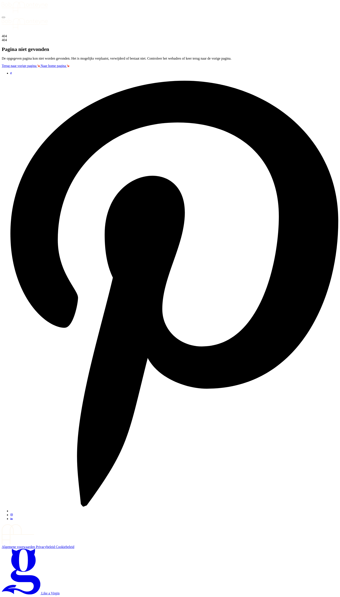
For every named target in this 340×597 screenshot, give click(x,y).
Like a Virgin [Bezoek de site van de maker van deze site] (31, 593)
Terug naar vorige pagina (21, 66)
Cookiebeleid (65, 547)
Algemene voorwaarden (19, 547)
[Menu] (3, 17)
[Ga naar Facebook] (10, 73)
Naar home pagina (55, 66)
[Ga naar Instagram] (11, 515)
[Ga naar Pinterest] (174, 511)
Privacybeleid (46, 547)
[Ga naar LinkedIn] (11, 519)
